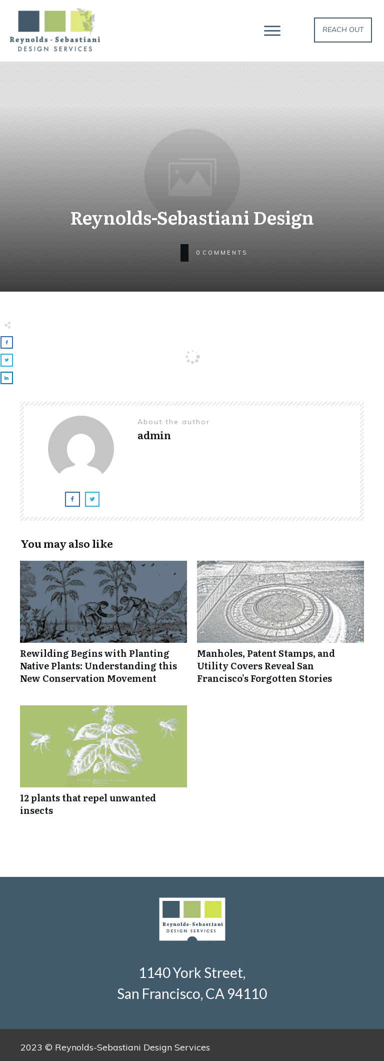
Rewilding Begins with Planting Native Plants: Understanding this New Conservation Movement (103, 628)
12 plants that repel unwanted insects (103, 765)
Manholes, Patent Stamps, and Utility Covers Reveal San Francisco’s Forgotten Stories (280, 628)
